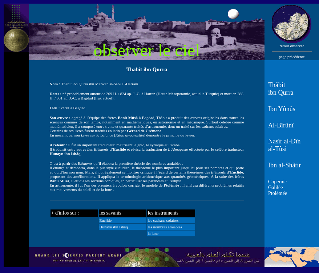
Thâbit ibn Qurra (280, 88)
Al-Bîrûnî (281, 125)
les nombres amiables (165, 227)
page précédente (291, 56)
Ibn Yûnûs (281, 109)
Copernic (277, 181)
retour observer (292, 46)
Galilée (275, 187)
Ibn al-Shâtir (284, 165)
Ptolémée (277, 193)
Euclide (106, 220)
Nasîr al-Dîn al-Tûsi (284, 145)
